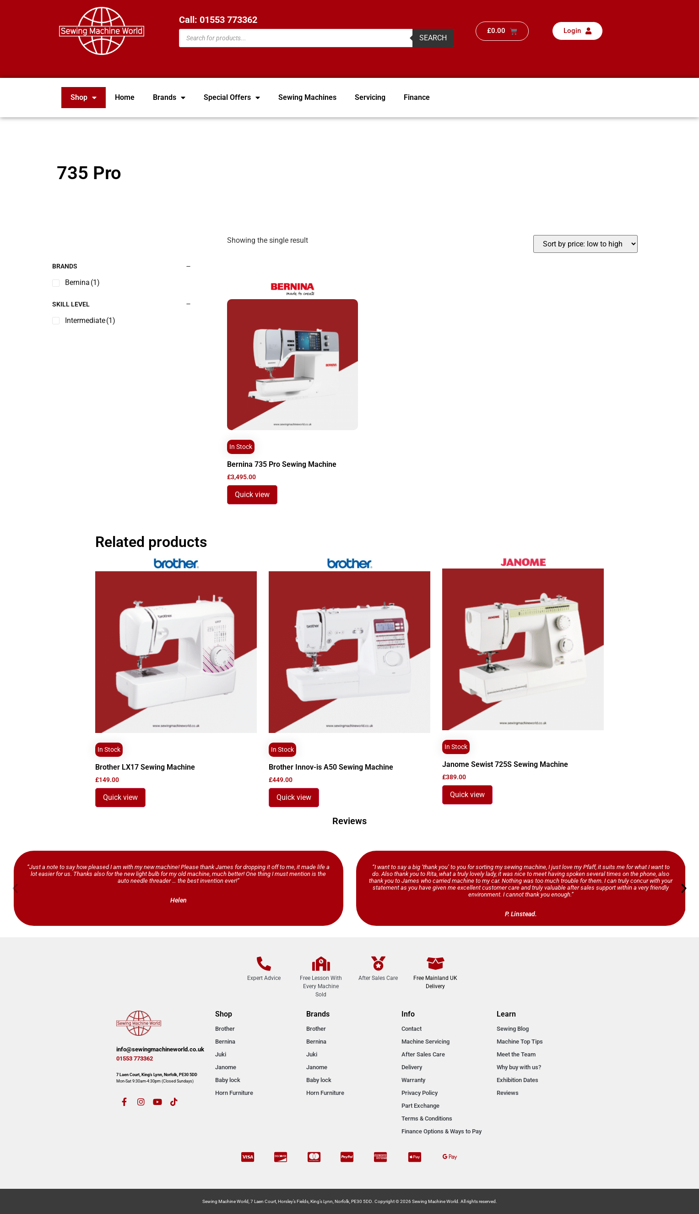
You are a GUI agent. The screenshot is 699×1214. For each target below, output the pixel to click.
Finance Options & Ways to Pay (441, 1131)
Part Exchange (420, 1105)
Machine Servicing (425, 1041)
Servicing (370, 97)
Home (125, 97)
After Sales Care (423, 1054)
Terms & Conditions (426, 1118)
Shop (83, 97)
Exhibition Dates (517, 1080)
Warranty (413, 1080)
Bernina (225, 1041)
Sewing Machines (307, 97)
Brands (169, 97)
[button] (15, 888)
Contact (411, 1028)
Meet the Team (516, 1054)
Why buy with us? (519, 1067)
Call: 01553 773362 (218, 19)
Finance (417, 97)
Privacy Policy (419, 1092)
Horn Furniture (234, 1092)
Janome (225, 1067)
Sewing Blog (513, 1028)
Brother (225, 1028)
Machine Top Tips (520, 1041)
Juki (220, 1054)
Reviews (508, 1092)
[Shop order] (585, 244)
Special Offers (232, 97)
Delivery (411, 1067)
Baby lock (227, 1080)
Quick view (252, 494)
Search (433, 37)
